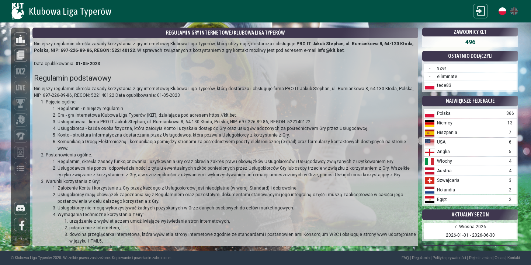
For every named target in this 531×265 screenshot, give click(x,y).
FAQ (405, 258)
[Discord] (20, 208)
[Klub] (20, 120)
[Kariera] (20, 136)
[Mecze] (20, 152)
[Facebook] (20, 224)
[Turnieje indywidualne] (20, 103)
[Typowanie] (20, 71)
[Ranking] (20, 39)
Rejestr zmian (480, 258)
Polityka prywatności (449, 258)
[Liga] (20, 168)
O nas (499, 258)
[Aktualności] (20, 55)
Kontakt (513, 258)
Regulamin (421, 258)
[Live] (20, 87)
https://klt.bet (222, 115)
